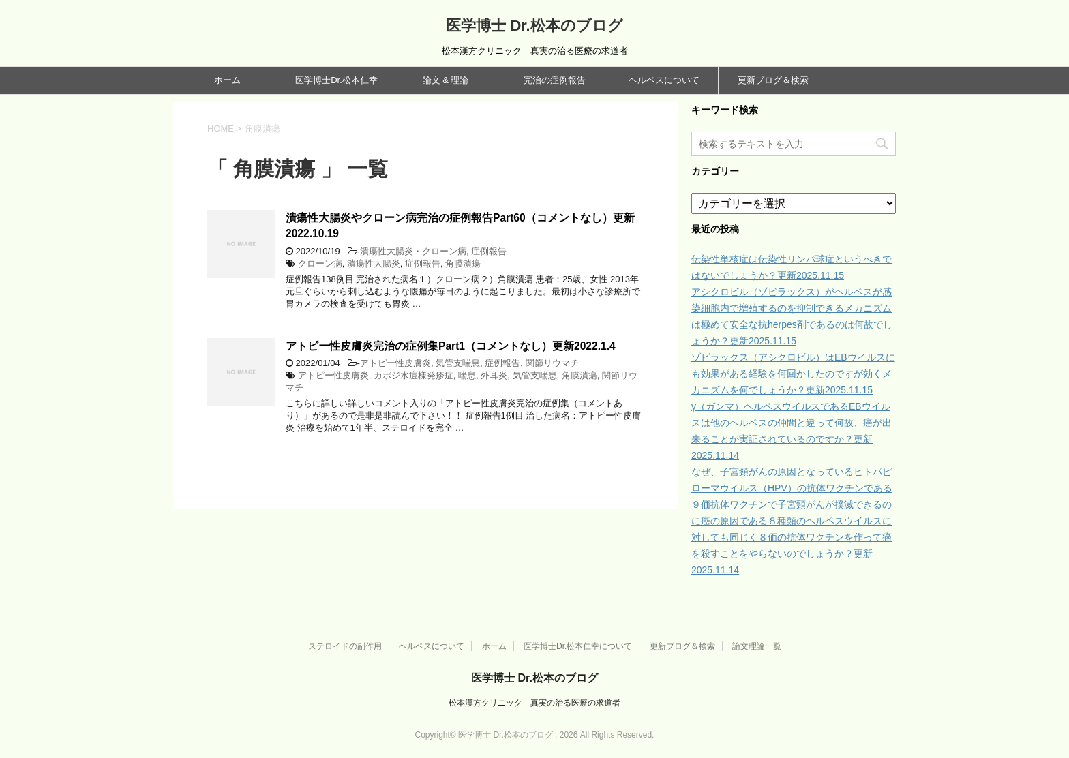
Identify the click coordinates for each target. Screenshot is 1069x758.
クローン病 (320, 263)
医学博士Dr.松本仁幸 (336, 80)
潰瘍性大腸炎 (373, 263)
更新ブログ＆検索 (773, 80)
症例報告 (489, 251)
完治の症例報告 (555, 80)
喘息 (467, 375)
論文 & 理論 (446, 80)
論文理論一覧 (756, 646)
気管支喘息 (458, 363)
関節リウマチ (552, 363)
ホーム (227, 80)
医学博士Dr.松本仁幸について (578, 646)
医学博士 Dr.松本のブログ (534, 25)
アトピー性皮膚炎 (395, 363)
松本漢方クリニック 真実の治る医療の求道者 (534, 703)
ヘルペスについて (664, 80)
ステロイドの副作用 (345, 646)
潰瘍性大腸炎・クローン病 (413, 251)
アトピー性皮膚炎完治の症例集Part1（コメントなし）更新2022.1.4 (451, 346)
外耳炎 (494, 375)
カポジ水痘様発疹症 (413, 375)
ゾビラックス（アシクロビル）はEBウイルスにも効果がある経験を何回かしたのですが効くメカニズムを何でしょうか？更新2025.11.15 (793, 373)
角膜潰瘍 (463, 263)
